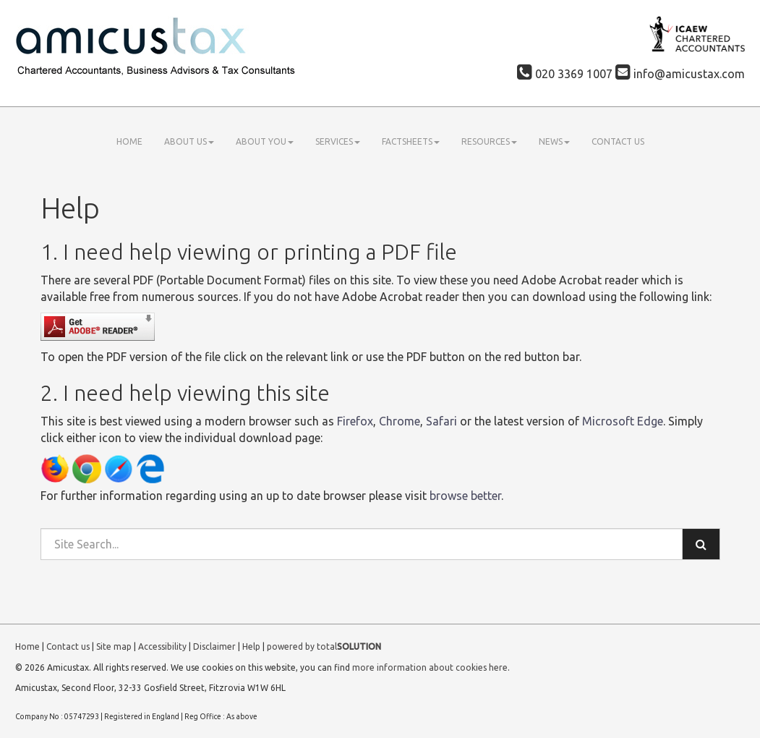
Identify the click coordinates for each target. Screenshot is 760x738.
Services (337, 141)
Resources (489, 141)
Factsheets (411, 141)
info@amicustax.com (680, 73)
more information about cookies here (430, 667)
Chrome (399, 421)
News (554, 141)
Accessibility (162, 646)
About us (189, 141)
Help (251, 646)
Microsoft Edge (622, 421)
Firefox (355, 421)
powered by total (324, 646)
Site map (114, 646)
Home (129, 141)
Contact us (618, 141)
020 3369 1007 (564, 73)
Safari (441, 421)
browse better (465, 495)
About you (265, 141)
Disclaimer (214, 646)
